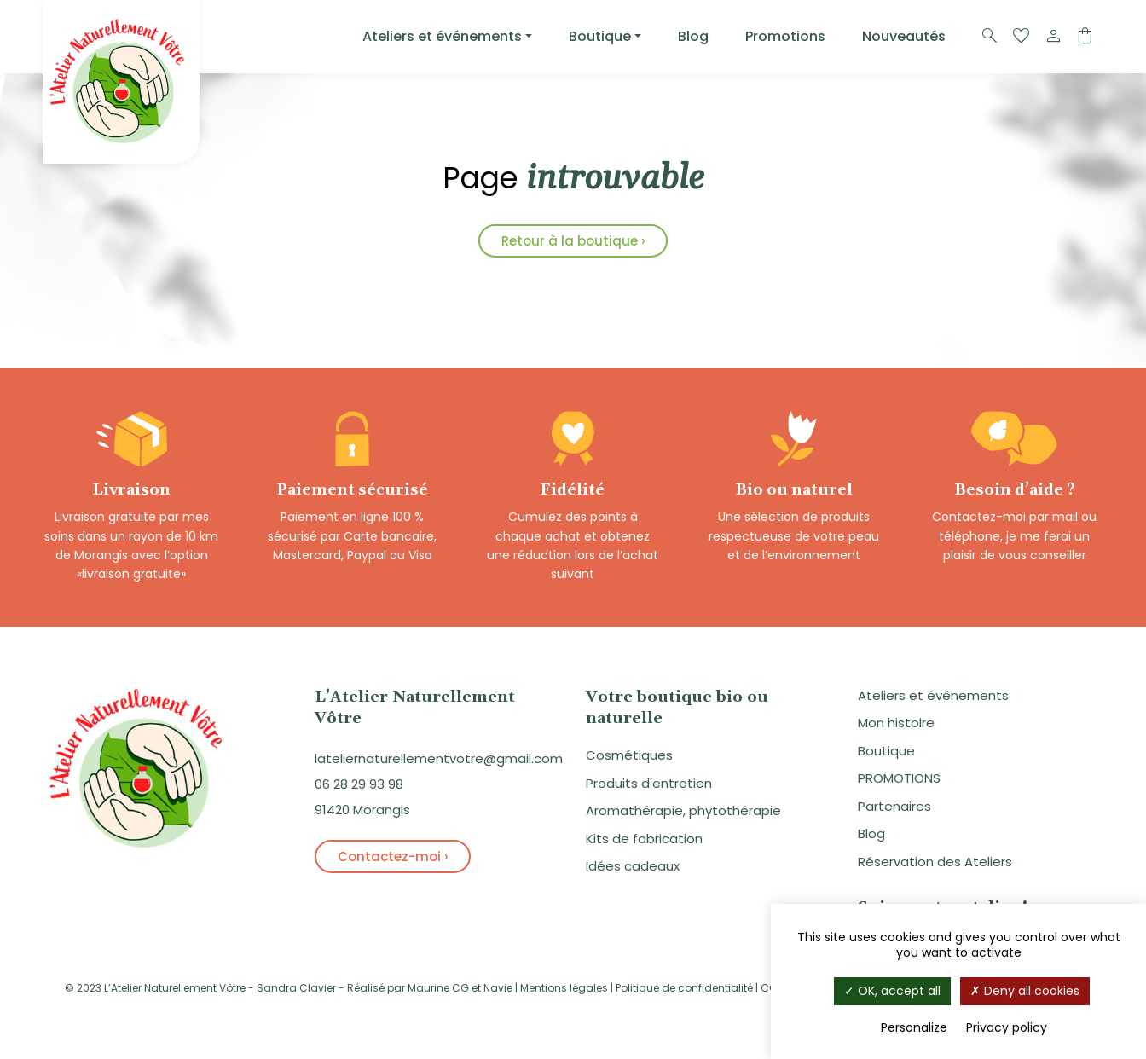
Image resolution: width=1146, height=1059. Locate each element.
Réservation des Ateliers (935, 864)
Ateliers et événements (442, 36)
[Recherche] (990, 37)
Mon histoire (896, 725)
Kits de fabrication (644, 841)
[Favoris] (1021, 37)
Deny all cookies (1024, 990)
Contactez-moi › (393, 859)
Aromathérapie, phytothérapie (683, 813)
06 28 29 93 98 (359, 787)
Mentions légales (564, 990)
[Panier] (1084, 37)
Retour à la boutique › (573, 241)
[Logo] (121, 82)
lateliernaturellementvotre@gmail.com (439, 761)
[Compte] (1053, 37)
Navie (497, 990)
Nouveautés (904, 36)
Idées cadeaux (633, 868)
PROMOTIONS (899, 781)
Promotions (785, 36)
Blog (693, 36)
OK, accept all (892, 990)
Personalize (914, 1027)
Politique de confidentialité (684, 990)
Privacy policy (1006, 1027)
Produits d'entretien (649, 786)
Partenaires (894, 809)
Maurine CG (438, 990)
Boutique (600, 36)
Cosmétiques (629, 758)
